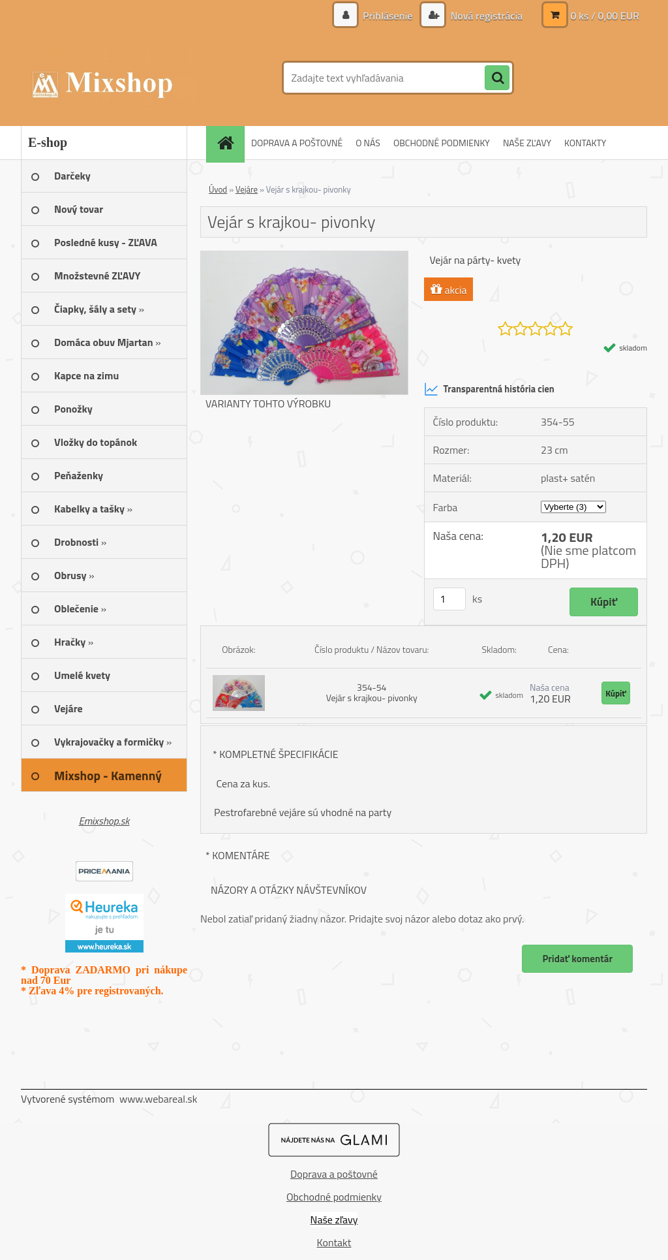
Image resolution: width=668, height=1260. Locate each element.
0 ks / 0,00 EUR (604, 16)
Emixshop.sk (104, 820)
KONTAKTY (585, 143)
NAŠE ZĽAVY (527, 143)
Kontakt (334, 1242)
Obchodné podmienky (334, 1197)
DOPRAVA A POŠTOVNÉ (296, 143)
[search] (497, 78)
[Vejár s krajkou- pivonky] (304, 256)
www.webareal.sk (158, 1099)
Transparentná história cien (489, 389)
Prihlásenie (388, 16)
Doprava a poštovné (334, 1174)
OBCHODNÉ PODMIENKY (441, 143)
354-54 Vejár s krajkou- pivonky (372, 692)
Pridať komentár (577, 958)
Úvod (218, 189)
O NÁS (368, 143)
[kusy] (449, 599)
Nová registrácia (485, 16)
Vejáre (246, 189)
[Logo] (110, 77)
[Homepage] (230, 142)
